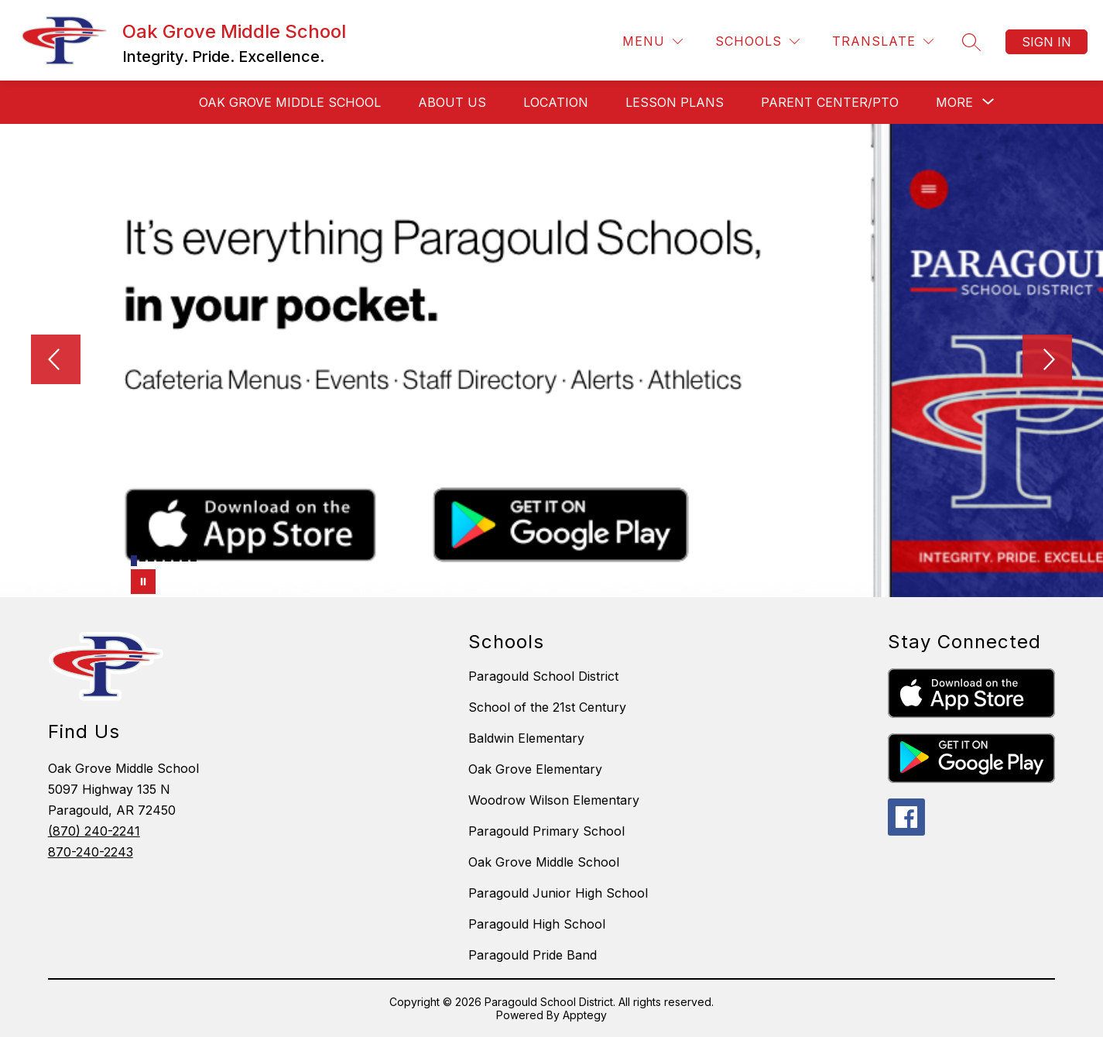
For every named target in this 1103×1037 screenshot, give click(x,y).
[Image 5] (168, 558)
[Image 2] (142, 558)
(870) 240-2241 (94, 831)
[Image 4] (159, 558)
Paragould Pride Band (532, 955)
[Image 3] (151, 558)
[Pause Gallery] (143, 581)
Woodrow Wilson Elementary (553, 800)
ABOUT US (452, 102)
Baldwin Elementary (526, 738)
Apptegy (585, 1015)
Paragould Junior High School (558, 893)
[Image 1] (134, 560)
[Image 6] (176, 558)
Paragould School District (543, 676)
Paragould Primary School (546, 831)
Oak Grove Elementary (535, 769)
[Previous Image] (55, 361)
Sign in (1046, 42)
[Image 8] (193, 558)
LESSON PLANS (674, 102)
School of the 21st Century (547, 707)
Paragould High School (536, 924)
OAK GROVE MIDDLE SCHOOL (290, 102)
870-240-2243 (90, 852)
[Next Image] (1047, 361)
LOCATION (555, 102)
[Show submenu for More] (954, 102)
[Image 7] (185, 558)
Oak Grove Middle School (543, 862)
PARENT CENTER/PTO (830, 102)
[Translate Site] (882, 41)
